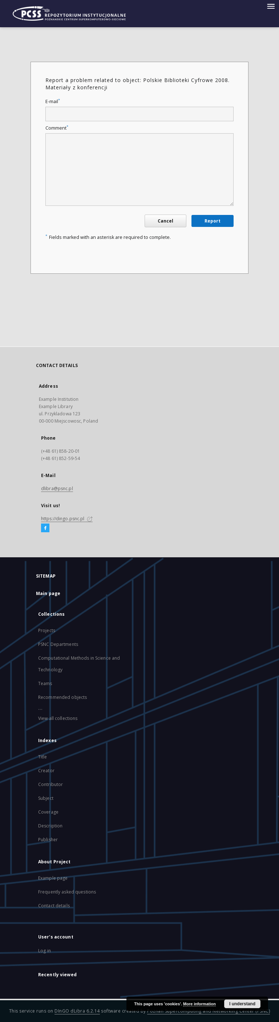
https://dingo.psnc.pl (67, 519)
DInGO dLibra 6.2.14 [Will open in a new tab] (77, 1011)
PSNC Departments (58, 644)
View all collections (57, 718)
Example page (53, 878)
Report (213, 221)
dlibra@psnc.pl (57, 488)
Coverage (48, 812)
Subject (45, 798)
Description (50, 826)
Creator (46, 770)
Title (42, 757)
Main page (48, 593)
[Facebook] (45, 528)
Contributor (50, 784)
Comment (56, 128)
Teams (45, 683)
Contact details (54, 906)
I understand (242, 1003)
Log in (44, 951)
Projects (46, 630)
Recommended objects (62, 697)
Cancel (165, 221)
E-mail (52, 101)
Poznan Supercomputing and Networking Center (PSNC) (208, 1011)
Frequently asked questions (67, 892)
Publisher (48, 839)
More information (199, 1004)
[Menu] (270, 6)
